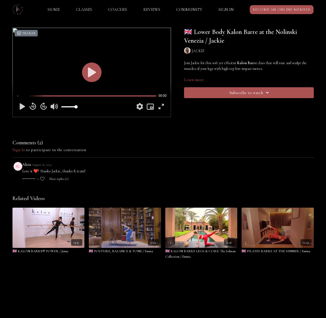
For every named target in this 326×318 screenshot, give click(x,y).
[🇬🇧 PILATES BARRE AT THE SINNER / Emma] (278, 251)
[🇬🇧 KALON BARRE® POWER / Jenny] (48, 251)
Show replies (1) (59, 179)
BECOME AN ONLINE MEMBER (282, 9)
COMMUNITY (189, 9)
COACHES (117, 9)
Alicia (26, 164)
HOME (54, 9)
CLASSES (84, 9)
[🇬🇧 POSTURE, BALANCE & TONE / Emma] (125, 251)
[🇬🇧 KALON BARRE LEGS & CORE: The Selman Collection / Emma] (201, 254)
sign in (18, 149)
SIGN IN (226, 9)
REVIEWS (151, 9)
